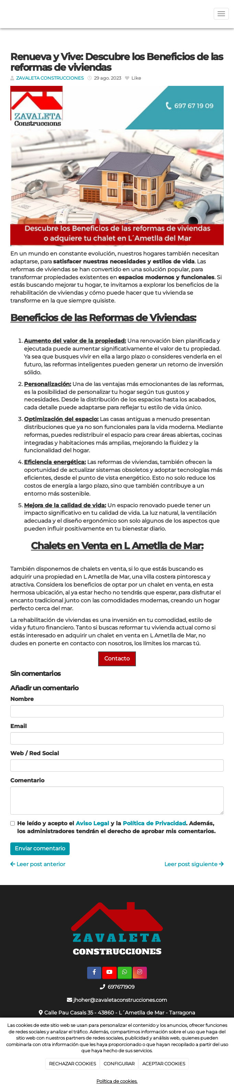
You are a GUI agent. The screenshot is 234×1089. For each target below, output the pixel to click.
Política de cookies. (117, 1081)
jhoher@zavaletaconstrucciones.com (120, 1000)
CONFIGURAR (119, 1063)
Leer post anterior (37, 864)
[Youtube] (109, 973)
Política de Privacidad (154, 823)
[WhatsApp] (125, 973)
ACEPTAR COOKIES (163, 1063)
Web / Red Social (34, 753)
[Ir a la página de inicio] (3, 13)
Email (18, 726)
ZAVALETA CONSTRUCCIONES (50, 78)
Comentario (27, 780)
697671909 (120, 987)
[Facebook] (94, 973)
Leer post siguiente (194, 864)
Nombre (22, 699)
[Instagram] (140, 973)
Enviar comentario (40, 848)
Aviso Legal (92, 823)
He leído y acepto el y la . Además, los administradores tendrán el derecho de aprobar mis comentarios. (116, 827)
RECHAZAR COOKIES (72, 1063)
